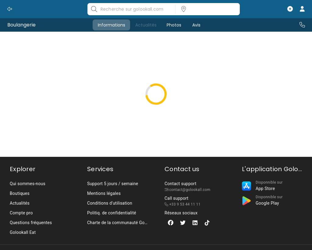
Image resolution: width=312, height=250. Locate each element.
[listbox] (205, 9)
